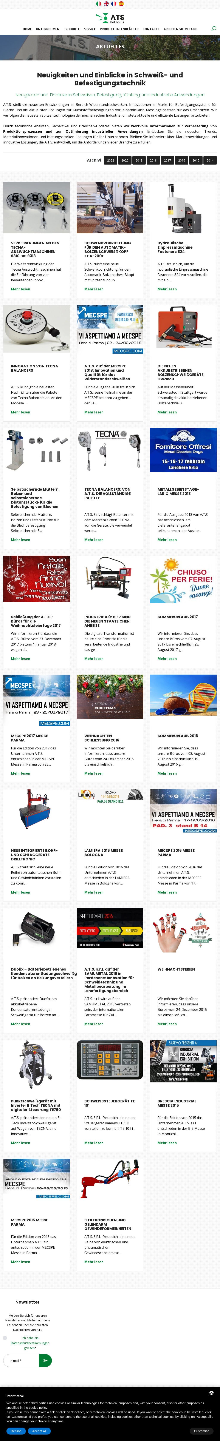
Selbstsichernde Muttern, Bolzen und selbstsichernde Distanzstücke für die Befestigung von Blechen (35, 498)
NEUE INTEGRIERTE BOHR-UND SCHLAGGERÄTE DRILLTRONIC (34, 854)
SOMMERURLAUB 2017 (178, 617)
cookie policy (38, 1407)
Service (90, 29)
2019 (139, 160)
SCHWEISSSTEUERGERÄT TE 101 (109, 1103)
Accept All (202, 1431)
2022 (110, 160)
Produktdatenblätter (119, 29)
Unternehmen (47, 29)
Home (27, 29)
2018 (153, 160)
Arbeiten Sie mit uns (180, 29)
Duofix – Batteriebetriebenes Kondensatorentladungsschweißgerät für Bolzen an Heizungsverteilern (48, 973)
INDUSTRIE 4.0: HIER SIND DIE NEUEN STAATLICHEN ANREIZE (107, 621)
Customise (18, 1431)
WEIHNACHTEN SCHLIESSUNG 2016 (101, 738)
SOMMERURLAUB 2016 (178, 736)
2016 (181, 160)
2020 (124, 160)
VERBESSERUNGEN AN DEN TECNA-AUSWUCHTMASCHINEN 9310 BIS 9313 (35, 249)
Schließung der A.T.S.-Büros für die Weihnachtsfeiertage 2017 (36, 621)
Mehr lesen (20, 289)
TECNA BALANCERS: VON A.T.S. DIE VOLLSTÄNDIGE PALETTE (107, 493)
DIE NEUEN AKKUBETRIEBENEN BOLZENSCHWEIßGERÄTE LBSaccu (180, 372)
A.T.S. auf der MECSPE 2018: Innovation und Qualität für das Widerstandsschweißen (107, 372)
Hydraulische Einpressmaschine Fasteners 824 (175, 247)
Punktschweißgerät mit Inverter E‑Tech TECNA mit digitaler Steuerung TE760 (36, 1105)
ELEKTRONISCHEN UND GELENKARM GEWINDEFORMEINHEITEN (107, 1224)
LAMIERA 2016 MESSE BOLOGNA (103, 852)
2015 (195, 160)
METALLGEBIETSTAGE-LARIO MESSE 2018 (178, 491)
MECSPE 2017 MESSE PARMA (29, 738)
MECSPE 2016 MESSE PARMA (176, 852)
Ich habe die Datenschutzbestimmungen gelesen (30, 1343)
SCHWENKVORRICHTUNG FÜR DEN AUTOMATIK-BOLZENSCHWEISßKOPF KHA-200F (107, 249)
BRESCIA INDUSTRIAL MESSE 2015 (177, 1103)
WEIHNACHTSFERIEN (176, 969)
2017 (167, 160)
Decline (179, 1431)
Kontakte (151, 29)
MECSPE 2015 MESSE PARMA (29, 1222)
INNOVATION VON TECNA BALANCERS (34, 368)
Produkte (72, 29)
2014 (210, 160)
